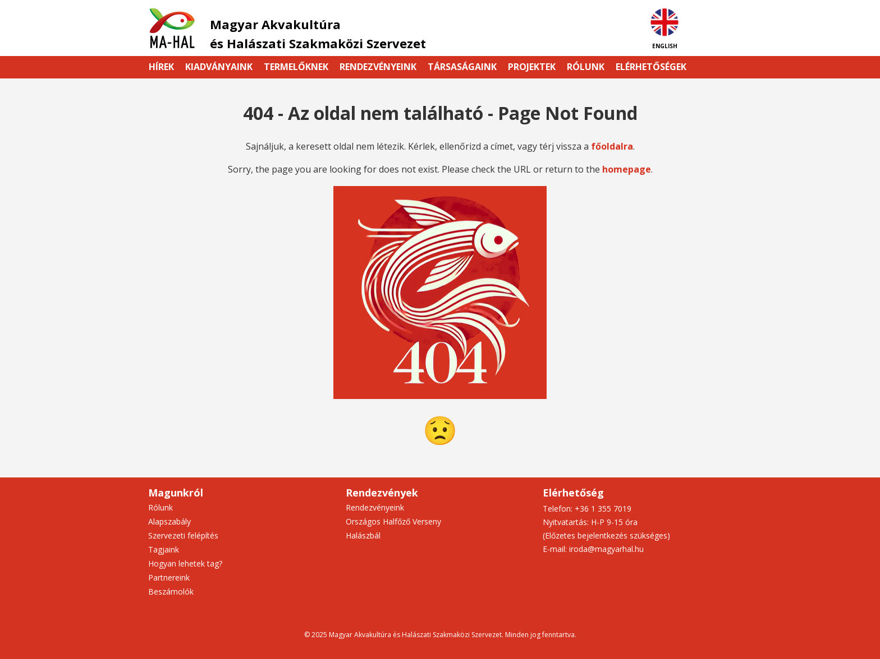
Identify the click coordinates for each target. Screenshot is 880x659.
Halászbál (363, 535)
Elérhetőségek (651, 67)
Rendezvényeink (378, 67)
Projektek (532, 67)
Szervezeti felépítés (183, 535)
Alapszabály (169, 521)
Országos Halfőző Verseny (393, 521)
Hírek (161, 67)
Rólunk (585, 67)
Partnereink (169, 577)
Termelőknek (296, 67)
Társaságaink (462, 67)
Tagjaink (163, 549)
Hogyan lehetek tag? (185, 563)
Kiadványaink (219, 67)
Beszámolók (171, 591)
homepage (626, 169)
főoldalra (612, 146)
